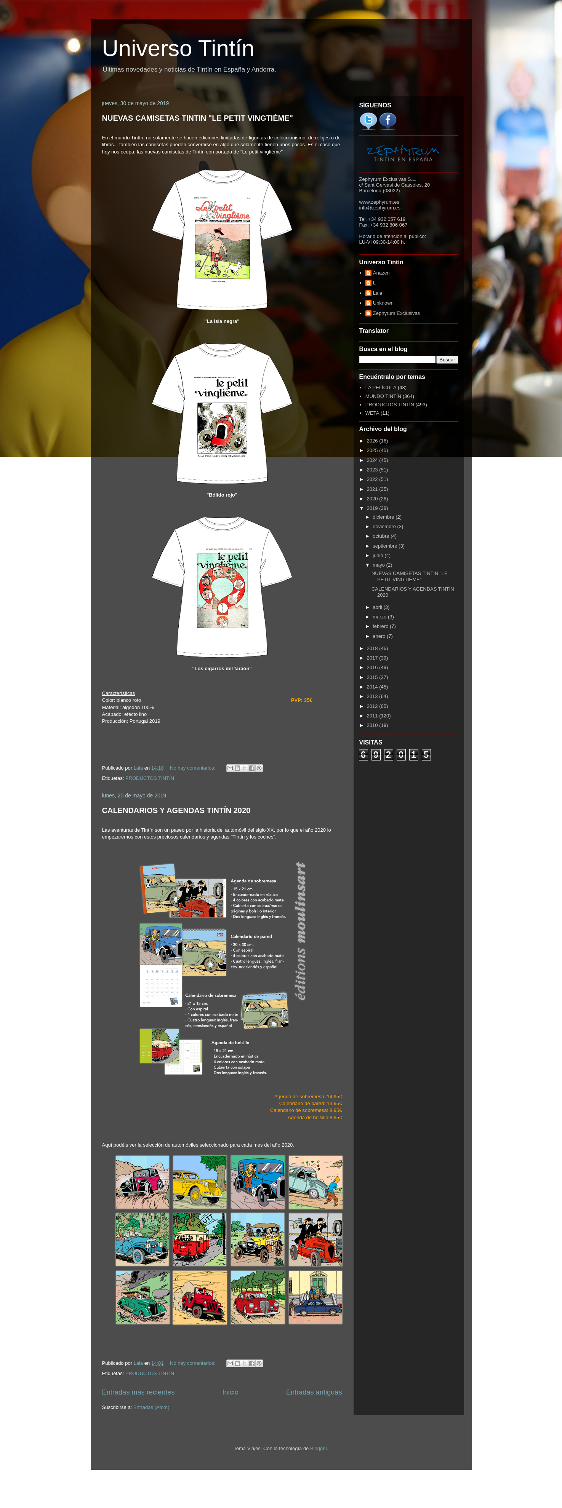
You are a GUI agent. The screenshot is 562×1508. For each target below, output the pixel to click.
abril (378, 607)
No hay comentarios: (193, 768)
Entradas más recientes (138, 1392)
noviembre (385, 526)
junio (378, 555)
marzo (380, 617)
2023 (373, 470)
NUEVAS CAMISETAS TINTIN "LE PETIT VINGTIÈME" (197, 118)
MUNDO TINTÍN (383, 396)
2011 (373, 716)
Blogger (318, 1448)
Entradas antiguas (314, 1392)
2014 (373, 687)
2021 (373, 489)
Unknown (383, 303)
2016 (373, 667)
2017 (373, 658)
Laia (378, 293)
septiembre (386, 546)
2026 (373, 441)
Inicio (230, 1392)
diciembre (384, 517)
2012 (373, 706)
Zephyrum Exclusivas (396, 313)
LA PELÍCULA (381, 387)
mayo (379, 565)
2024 (373, 460)
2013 (373, 696)
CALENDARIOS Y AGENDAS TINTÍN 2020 (176, 810)
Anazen (381, 273)
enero (380, 636)
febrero (381, 626)
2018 (373, 648)
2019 (373, 508)
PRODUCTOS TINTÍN (149, 778)
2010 (373, 725)
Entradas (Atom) (151, 1407)
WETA (372, 413)
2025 (373, 450)
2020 (373, 499)
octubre (382, 536)
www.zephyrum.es (379, 202)
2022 (373, 479)
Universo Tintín (178, 48)
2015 (373, 677)
